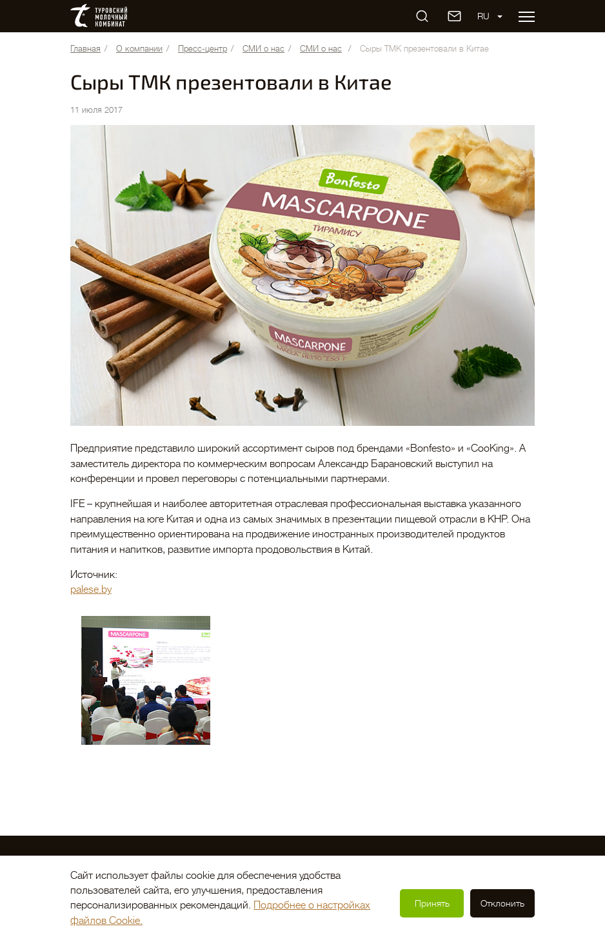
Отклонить (502, 903)
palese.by (91, 589)
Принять (432, 903)
